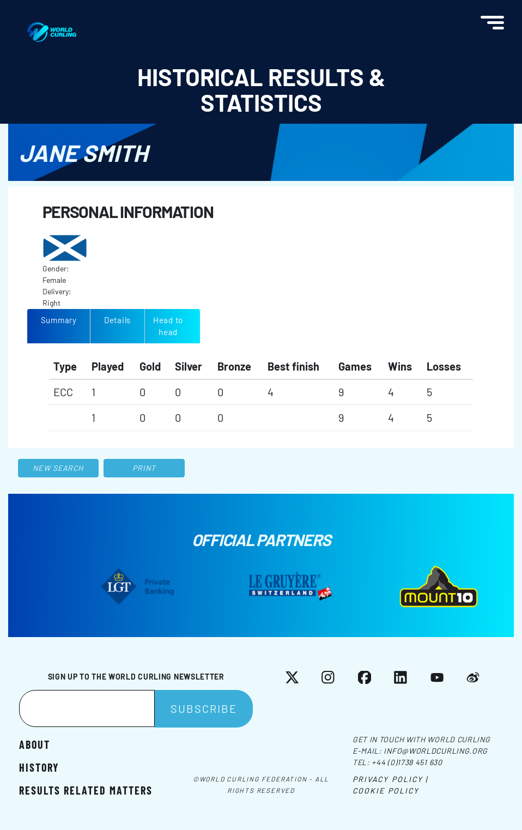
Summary (59, 320)
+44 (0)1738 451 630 (407, 762)
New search (58, 467)
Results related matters (86, 790)
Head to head (168, 325)
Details (117, 320)
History (39, 767)
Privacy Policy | (390, 779)
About (34, 744)
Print (144, 467)
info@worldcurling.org (436, 750)
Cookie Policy (386, 790)
